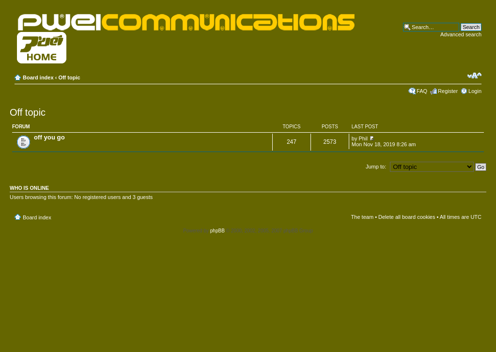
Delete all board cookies (406, 217)
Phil (363, 138)
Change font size (474, 75)
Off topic (69, 77)
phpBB (217, 230)
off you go (49, 137)
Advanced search (460, 34)
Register (448, 91)
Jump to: (376, 166)
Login (474, 91)
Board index (38, 77)
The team (362, 217)
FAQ (422, 91)
